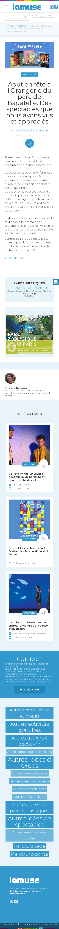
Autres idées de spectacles (29, 821)
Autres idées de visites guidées (29, 835)
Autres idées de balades (29, 773)
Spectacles (22, 26)
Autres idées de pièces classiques (29, 808)
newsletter (56, 282)
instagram (51, 7)
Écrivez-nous (29, 689)
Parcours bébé (29, 846)
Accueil (10, 26)
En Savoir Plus (14, 257)
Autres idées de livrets (29, 797)
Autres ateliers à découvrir (29, 741)
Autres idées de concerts (29, 781)
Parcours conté (30, 854)
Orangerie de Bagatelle (29, 130)
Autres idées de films (29, 789)
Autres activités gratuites (29, 727)
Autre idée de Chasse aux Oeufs (30, 713)
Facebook (56, 7)
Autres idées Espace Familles (29, 752)
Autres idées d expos (29, 762)
